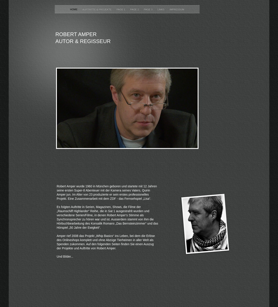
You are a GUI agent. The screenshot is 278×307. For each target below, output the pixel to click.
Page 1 (121, 9)
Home (74, 9)
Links (161, 9)
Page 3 (148, 9)
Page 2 (135, 9)
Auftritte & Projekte (97, 9)
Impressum (176, 9)
